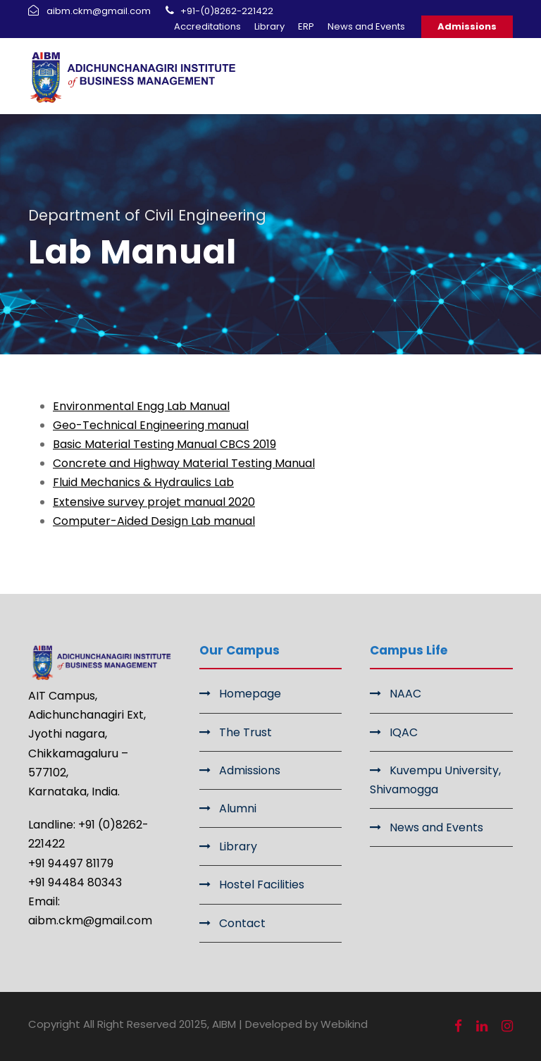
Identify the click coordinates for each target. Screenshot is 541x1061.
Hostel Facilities (261, 884)
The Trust (245, 732)
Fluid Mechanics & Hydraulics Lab (143, 482)
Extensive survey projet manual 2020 (154, 502)
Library (269, 26)
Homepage (250, 693)
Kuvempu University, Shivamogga (435, 780)
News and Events (366, 26)
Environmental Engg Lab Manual (141, 406)
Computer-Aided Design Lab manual (154, 521)
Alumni (237, 808)
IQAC (404, 732)
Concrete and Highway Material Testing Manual (184, 463)
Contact (242, 923)
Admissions (467, 26)
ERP (306, 26)
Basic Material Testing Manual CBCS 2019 (164, 444)
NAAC (405, 693)
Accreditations (207, 26)
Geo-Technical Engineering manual (151, 425)
